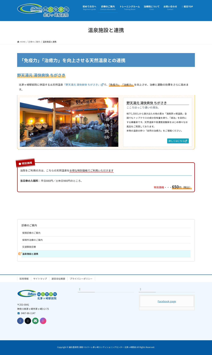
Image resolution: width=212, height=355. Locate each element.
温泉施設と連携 (30, 253)
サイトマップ (40, 278)
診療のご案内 (29, 225)
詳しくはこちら (178, 140)
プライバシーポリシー (81, 278)
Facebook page (167, 301)
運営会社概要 (58, 278)
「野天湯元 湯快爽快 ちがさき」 (83, 84)
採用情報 (24, 278)
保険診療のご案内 (31, 232)
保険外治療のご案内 (32, 239)
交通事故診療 (29, 246)
